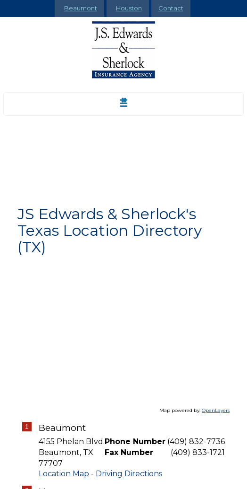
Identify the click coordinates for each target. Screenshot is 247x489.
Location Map (64, 473)
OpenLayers (216, 410)
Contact (170, 8)
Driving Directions (129, 473)
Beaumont (80, 8)
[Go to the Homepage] (123, 49)
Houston (129, 8)
